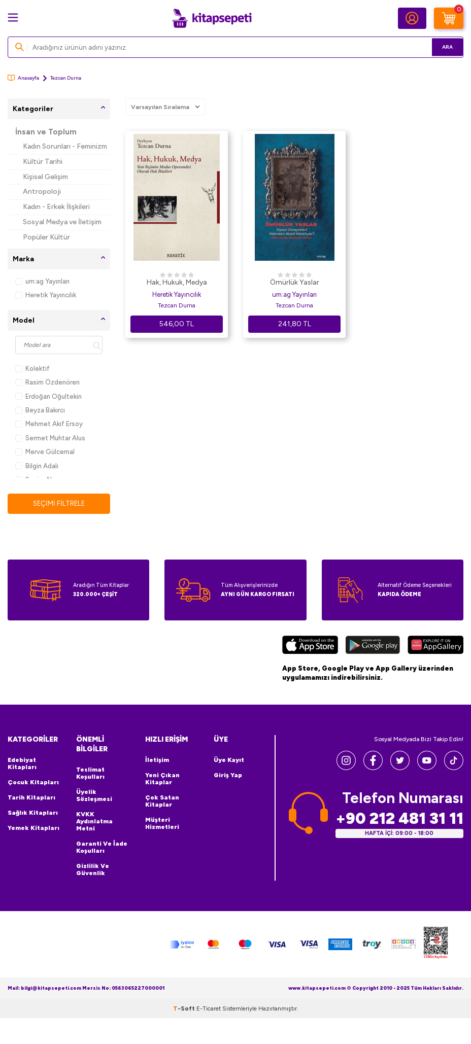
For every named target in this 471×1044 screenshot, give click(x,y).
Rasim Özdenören (47, 382)
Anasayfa (23, 78)
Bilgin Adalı (36, 466)
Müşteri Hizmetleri (162, 824)
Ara (441, 47)
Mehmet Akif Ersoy (49, 424)
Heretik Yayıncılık (45, 295)
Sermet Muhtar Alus (50, 438)
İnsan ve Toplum (46, 131)
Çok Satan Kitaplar (162, 801)
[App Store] (310, 646)
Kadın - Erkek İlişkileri (56, 206)
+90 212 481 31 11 (399, 818)
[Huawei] (435, 646)
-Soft (184, 1009)
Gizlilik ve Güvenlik (92, 869)
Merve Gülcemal (45, 452)
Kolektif (32, 368)
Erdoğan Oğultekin (48, 396)
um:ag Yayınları (42, 281)
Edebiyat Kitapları (22, 764)
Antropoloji (42, 191)
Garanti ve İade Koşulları (101, 847)
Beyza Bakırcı (40, 410)
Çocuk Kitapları (33, 782)
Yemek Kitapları (33, 828)
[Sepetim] (449, 18)
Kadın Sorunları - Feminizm (65, 146)
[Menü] (13, 17)
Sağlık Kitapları (33, 813)
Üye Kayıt (229, 760)
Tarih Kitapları (31, 798)
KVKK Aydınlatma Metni (94, 821)
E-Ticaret (208, 1009)
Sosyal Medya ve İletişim (62, 222)
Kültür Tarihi (42, 161)
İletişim (157, 760)
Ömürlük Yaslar (294, 282)
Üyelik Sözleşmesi (94, 795)
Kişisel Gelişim (45, 176)
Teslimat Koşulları (90, 773)
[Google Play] (373, 646)
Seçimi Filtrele (59, 503)
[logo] (212, 18)
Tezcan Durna (176, 305)
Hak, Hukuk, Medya (177, 282)
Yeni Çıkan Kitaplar (162, 779)
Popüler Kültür (46, 237)
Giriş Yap (228, 775)
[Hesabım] (412, 18)
